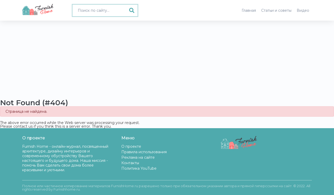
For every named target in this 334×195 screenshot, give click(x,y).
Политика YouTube (139, 168)
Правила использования (144, 152)
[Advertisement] (167, 59)
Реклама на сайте (138, 157)
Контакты (130, 163)
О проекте (131, 146)
